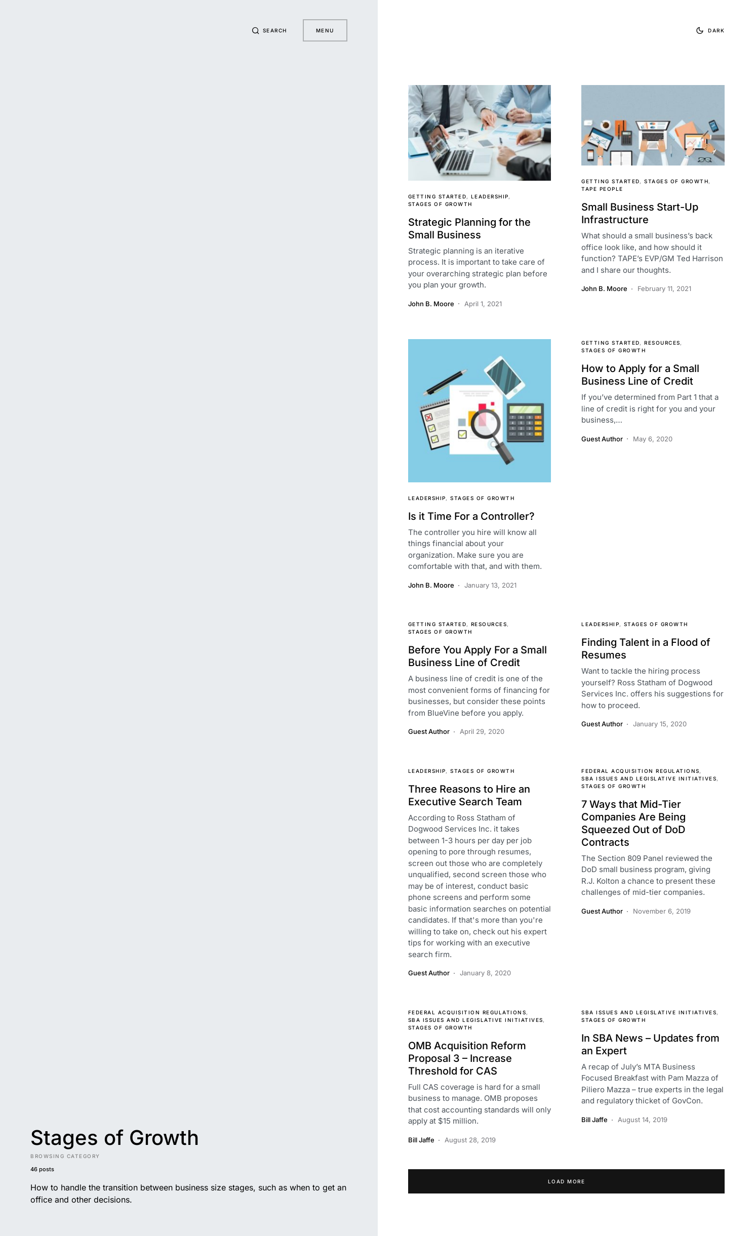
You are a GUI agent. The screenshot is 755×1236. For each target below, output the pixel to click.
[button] (269, 30)
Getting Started (437, 196)
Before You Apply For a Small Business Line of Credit (477, 656)
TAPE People (602, 189)
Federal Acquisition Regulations (640, 771)
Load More (566, 1181)
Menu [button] (325, 30)
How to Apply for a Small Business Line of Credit (640, 374)
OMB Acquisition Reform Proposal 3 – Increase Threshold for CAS (467, 1058)
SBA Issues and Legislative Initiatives (649, 778)
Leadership (490, 196)
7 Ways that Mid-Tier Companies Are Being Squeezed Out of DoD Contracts (633, 823)
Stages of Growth (440, 204)
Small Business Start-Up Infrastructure (639, 213)
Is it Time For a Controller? (471, 516)
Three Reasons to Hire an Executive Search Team (469, 795)
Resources (662, 343)
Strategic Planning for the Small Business (469, 228)
